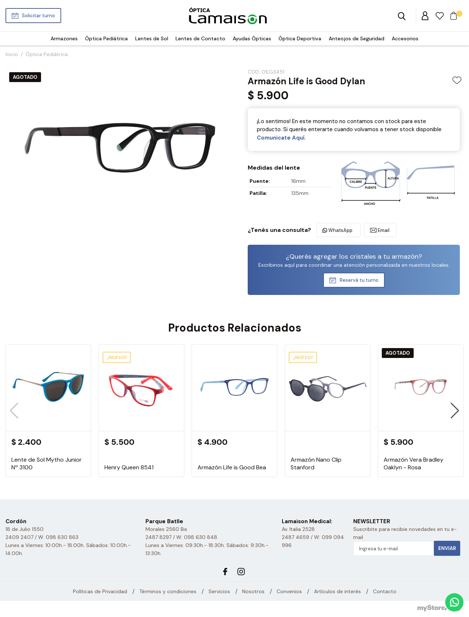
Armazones (64, 38)
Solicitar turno (38, 15)
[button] (455, 411)
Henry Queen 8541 (129, 467)
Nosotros (253, 591)
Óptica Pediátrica (106, 38)
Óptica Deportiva (299, 38)
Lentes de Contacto (200, 38)
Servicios (219, 591)
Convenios (289, 591)
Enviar (447, 548)
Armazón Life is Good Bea (231, 467)
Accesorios (405, 38)
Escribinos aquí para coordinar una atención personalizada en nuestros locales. (354, 265)
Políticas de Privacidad (100, 591)
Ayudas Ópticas (252, 38)
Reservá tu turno (359, 280)
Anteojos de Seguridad (356, 38)
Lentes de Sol (151, 38)
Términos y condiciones (167, 591)
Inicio (11, 54)
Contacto (384, 591)
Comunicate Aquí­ (280, 137)
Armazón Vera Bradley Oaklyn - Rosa (413, 463)
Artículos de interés (337, 591)
